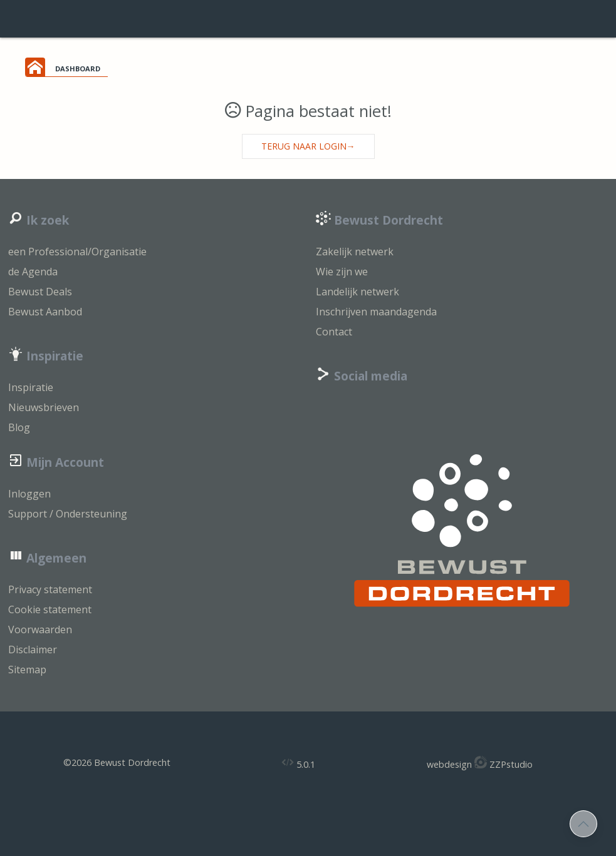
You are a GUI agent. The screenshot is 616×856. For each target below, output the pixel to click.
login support (308, 19)
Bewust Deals (40, 291)
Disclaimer (32, 649)
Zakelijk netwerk (355, 251)
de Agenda (33, 271)
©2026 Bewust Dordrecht (116, 762)
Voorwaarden (40, 629)
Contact (334, 332)
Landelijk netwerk (357, 291)
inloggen (578, 19)
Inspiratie (30, 387)
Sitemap (27, 669)
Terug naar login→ (308, 146)
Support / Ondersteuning (67, 514)
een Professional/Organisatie (77, 251)
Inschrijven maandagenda (376, 311)
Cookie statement (49, 609)
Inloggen (29, 494)
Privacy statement (50, 589)
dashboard (77, 67)
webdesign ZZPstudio (480, 763)
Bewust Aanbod (45, 311)
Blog (19, 427)
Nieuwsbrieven (43, 407)
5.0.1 (298, 763)
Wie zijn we (342, 271)
